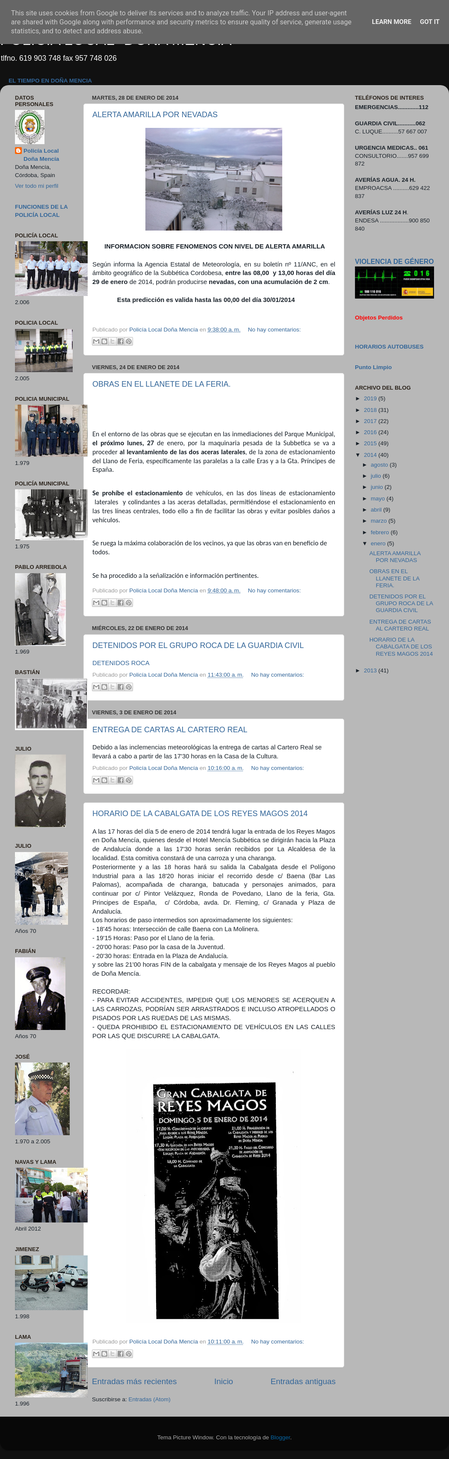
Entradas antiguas (303, 1381)
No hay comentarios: (274, 329)
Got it (430, 22)
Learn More (391, 22)
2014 (371, 455)
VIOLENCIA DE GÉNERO (394, 261)
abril (377, 509)
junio (377, 487)
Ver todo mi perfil (36, 186)
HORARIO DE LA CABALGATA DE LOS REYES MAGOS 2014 (200, 813)
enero (379, 543)
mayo (379, 498)
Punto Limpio (373, 367)
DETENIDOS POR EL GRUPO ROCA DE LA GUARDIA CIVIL (198, 645)
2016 (371, 432)
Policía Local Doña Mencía (41, 155)
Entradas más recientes (134, 1381)
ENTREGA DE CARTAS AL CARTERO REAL (169, 729)
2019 (371, 398)
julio (377, 476)
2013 (371, 670)
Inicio (223, 1381)
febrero (381, 532)
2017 (371, 421)
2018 (371, 410)
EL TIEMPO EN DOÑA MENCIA (50, 80)
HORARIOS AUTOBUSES (389, 346)
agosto (380, 465)
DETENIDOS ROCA (121, 663)
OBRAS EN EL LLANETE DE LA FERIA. (161, 384)
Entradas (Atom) (150, 1399)
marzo (379, 521)
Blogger (280, 1437)
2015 (371, 443)
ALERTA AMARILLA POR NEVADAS (155, 114)
